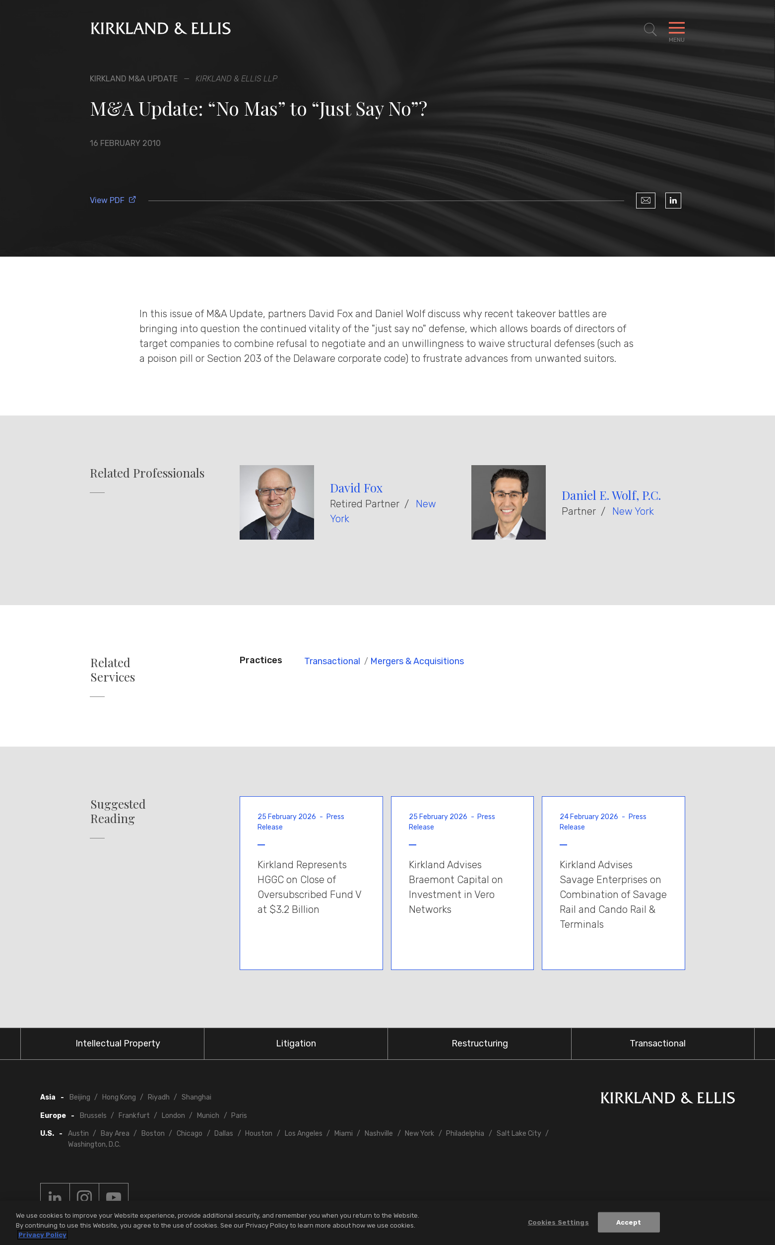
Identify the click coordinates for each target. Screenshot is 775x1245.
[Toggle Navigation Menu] (676, 29)
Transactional (332, 661)
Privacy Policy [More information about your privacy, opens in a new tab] (42, 1236)
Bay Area (115, 1133)
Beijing (79, 1097)
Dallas (223, 1133)
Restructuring (480, 1043)
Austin (78, 1133)
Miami (343, 1133)
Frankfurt (134, 1115)
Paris (239, 1115)
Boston (153, 1133)
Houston (258, 1133)
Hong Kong (119, 1097)
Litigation (296, 1043)
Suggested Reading (118, 811)
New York (633, 511)
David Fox (356, 487)
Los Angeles (304, 1133)
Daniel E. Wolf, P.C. (611, 495)
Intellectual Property (117, 1043)
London (173, 1115)
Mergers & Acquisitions (417, 661)
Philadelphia (465, 1133)
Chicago (189, 1133)
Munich (208, 1115)
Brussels (93, 1115)
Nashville (379, 1133)
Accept (629, 1223)
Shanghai (196, 1097)
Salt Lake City (519, 1133)
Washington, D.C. (94, 1144)
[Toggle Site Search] (650, 29)
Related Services (112, 670)
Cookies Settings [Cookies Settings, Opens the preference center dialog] (558, 1223)
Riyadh (159, 1097)
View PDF (113, 200)
